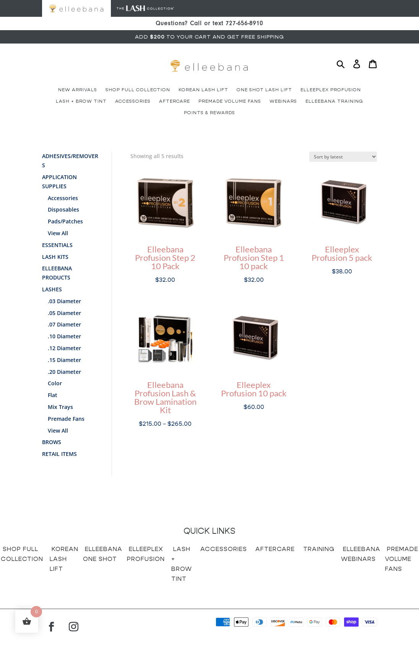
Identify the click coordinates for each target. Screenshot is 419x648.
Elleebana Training (334, 101)
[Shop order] (343, 157)
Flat (52, 395)
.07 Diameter (64, 324)
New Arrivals (77, 89)
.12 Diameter (64, 348)
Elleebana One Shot (102, 554)
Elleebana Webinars (360, 554)
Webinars (283, 101)
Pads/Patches (65, 221)
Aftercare (174, 101)
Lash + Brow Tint (81, 101)
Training (319, 549)
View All (58, 233)
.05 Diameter (64, 313)
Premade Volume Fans (229, 101)
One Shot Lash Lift (264, 89)
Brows (51, 442)
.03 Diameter (64, 301)
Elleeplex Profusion (330, 89)
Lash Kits (55, 256)
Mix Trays (60, 406)
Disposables (63, 209)
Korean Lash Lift (203, 89)
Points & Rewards (209, 112)
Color (55, 383)
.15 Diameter (64, 360)
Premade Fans (66, 418)
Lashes (52, 289)
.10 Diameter (64, 336)
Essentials (57, 245)
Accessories (133, 101)
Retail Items (59, 453)
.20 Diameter (64, 371)
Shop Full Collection (138, 89)
